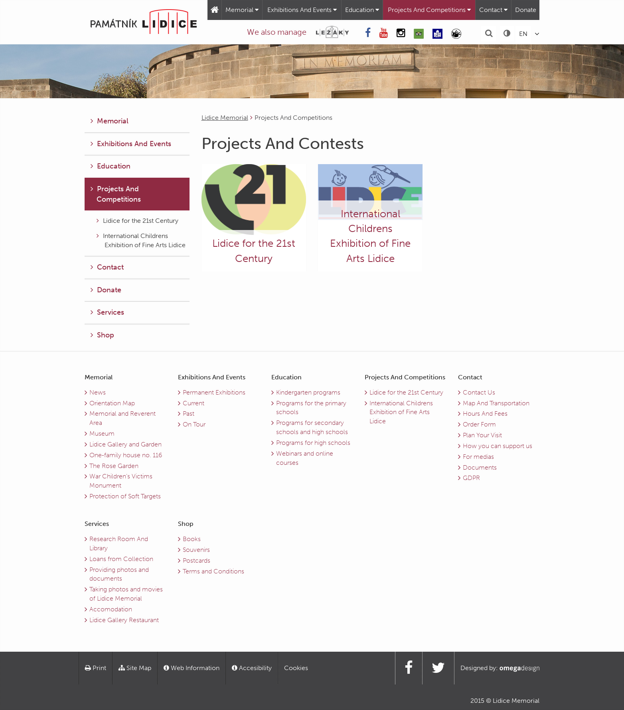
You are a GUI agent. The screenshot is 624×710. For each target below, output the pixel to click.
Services (107, 312)
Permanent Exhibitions (214, 392)
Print (95, 668)
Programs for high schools (313, 442)
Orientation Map (112, 403)
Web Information (191, 668)
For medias (478, 456)
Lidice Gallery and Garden (125, 444)
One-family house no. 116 (125, 455)
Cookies (296, 668)
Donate (525, 10)
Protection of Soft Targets (125, 496)
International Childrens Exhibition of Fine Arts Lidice (141, 240)
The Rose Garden (113, 466)
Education (362, 10)
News (97, 392)
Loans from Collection (121, 559)
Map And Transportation (496, 403)
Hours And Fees (485, 413)
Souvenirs (196, 549)
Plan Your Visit (482, 435)
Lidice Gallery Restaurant (124, 620)
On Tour (194, 424)
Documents (480, 467)
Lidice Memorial (224, 117)
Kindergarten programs (308, 392)
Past (188, 413)
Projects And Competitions (429, 10)
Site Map (134, 668)
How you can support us (497, 446)
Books (192, 539)
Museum (102, 433)
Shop (102, 335)
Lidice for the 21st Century (137, 220)
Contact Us (479, 392)
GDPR (471, 478)
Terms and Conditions (213, 571)
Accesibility (252, 668)
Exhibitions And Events (302, 10)
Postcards (196, 560)
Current (193, 403)
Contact (493, 10)
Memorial (242, 10)
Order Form (479, 424)
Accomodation (110, 609)
